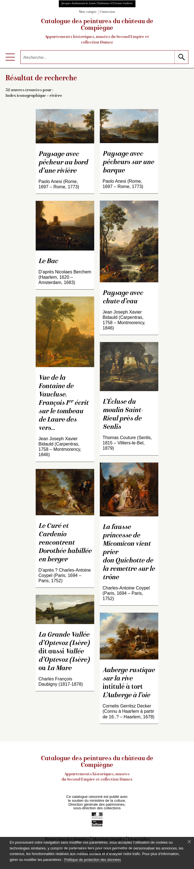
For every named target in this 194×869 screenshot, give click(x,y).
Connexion (107, 12)
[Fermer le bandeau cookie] (189, 841)
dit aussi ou (63, 652)
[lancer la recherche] (181, 57)
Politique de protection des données (92, 860)
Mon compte (88, 12)
